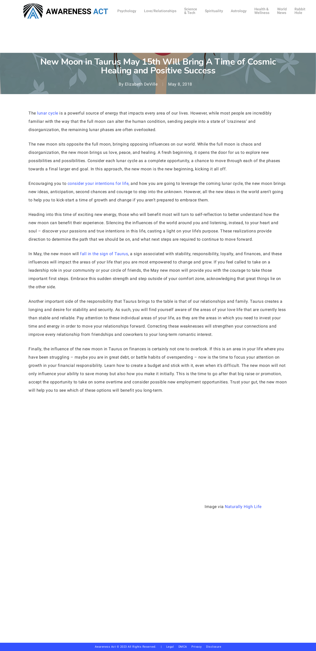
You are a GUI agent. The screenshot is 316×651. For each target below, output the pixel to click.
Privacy (198, 646)
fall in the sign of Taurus (104, 253)
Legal (170, 646)
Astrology (158, 48)
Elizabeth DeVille (141, 84)
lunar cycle (47, 113)
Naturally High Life (243, 506)
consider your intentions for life (98, 183)
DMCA (182, 646)
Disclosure (213, 646)
